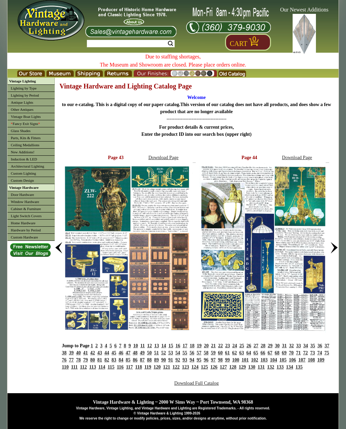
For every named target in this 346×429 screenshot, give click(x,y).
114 (101, 367)
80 (92, 359)
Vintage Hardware (24, 187)
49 (142, 352)
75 (326, 352)
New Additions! (22, 152)
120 (157, 367)
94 (192, 359)
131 (261, 367)
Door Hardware (22, 195)
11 (142, 345)
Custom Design (22, 180)
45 (114, 352)
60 (220, 352)
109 (320, 359)
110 (65, 367)
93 (184, 359)
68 (277, 352)
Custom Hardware (24, 237)
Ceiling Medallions (25, 145)
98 (220, 359)
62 (234, 352)
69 (284, 352)
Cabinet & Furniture (26, 209)
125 (204, 367)
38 (64, 352)
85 (128, 359)
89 (156, 359)
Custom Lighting (23, 173)
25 (241, 345)
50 (149, 352)
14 (163, 345)
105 (283, 359)
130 (251, 367)
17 (184, 345)
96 (206, 359)
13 (156, 345)
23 (227, 345)
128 (233, 367)
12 (149, 345)
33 (298, 345)
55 (184, 352)
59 (213, 352)
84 (121, 359)
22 (220, 345)
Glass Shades (20, 131)
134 (289, 367)
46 (121, 352)
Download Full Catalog (196, 383)
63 (241, 352)
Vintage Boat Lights (26, 117)
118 (138, 367)
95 (199, 359)
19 (199, 345)
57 (199, 352)
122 (176, 367)
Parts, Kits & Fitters (26, 138)
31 (284, 345)
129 (242, 367)
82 (106, 359)
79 (85, 359)
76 (64, 359)
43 (99, 352)
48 (135, 352)
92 (177, 359)
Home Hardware (23, 223)
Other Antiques (22, 109)
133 (280, 367)
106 (292, 359)
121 (166, 367)
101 (245, 359)
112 (83, 367)
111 (74, 367)
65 (255, 352)
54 (177, 352)
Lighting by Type (23, 88)
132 (270, 367)
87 (142, 359)
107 (301, 359)
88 (149, 359)
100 (235, 359)
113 (92, 367)
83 (114, 359)
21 (213, 345)
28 (263, 345)
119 (147, 367)
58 (206, 352)
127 (223, 367)
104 (273, 359)
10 (135, 345)
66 (263, 352)
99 (227, 359)
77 (71, 359)
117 (129, 367)
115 (110, 367)
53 (170, 352)
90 (163, 359)
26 (248, 345)
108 (311, 359)
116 (120, 367)
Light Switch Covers (26, 216)
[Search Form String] (131, 43)
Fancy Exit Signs (25, 124)
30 (277, 345)
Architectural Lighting (27, 166)
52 (163, 352)
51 (156, 352)
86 (135, 359)
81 (99, 359)
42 (92, 352)
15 (170, 345)
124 (195, 367)
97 (213, 359)
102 (254, 359)
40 (78, 352)
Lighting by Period (25, 95)
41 (85, 352)
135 (299, 367)
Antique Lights (22, 102)
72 (305, 352)
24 (234, 345)
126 (214, 367)
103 (264, 359)
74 (319, 352)
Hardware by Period (26, 230)
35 (312, 345)
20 (206, 345)
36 (319, 345)
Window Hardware (25, 202)
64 (248, 352)
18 (192, 345)
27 (255, 345)
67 (270, 352)
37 (326, 345)
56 (192, 352)
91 (170, 359)
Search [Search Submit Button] (170, 43)
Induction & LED (24, 159)
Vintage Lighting (22, 81)
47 (128, 352)
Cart (238, 43)
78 (78, 359)
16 (177, 345)
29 (270, 345)
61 (227, 352)
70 (291, 352)
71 (298, 352)
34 (305, 345)
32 (291, 345)
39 (71, 352)
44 (106, 352)
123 (185, 367)
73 (312, 352)
